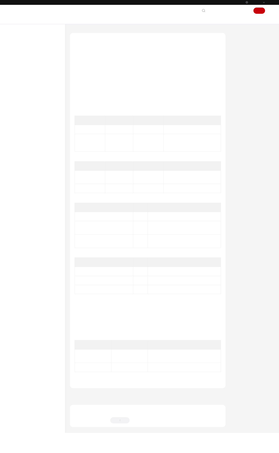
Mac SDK (31, 95)
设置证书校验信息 (47, 281)
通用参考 (23, 412)
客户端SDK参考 (123, 31)
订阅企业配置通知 (47, 158)
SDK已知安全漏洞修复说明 (40, 358)
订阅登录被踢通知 (47, 151)
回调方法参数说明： (246, 86)
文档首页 (75, 31)
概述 (31, 109)
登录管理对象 (40, 144)
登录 (246, 10)
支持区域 (23, 440)
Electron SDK (33, 102)
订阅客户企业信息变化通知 (47, 167)
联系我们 (215, 10)
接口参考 (34, 130)
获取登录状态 (44, 288)
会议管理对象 (40, 309)
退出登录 (42, 219)
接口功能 (239, 50)
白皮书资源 (24, 433)
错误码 (33, 330)
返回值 (238, 77)
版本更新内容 (37, 344)
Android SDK (33, 74)
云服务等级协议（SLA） (32, 426)
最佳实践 (23, 386)
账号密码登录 (44, 206)
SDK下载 (30, 60)
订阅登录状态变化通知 (47, 196)
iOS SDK (30, 81)
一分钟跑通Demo (35, 53)
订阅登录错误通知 (47, 176)
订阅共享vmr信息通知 (48, 185)
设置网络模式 (44, 226)
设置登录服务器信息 (47, 265)
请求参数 (239, 68)
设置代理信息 (44, 274)
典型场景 (34, 123)
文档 (226, 10)
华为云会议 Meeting (97, 31)
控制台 (236, 10)
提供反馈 (138, 428)
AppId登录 (43, 213)
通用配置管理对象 (43, 316)
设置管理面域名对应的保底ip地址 (47, 254)
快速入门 (34, 116)
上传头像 (42, 233)
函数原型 (239, 59)
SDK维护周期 (33, 67)
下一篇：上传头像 (211, 402)
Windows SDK (33, 88)
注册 (259, 10)
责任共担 (23, 419)
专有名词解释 (33, 372)
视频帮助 (23, 400)
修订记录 (34, 351)
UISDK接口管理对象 (44, 137)
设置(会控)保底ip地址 (48, 243)
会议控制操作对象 (43, 302)
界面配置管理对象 (43, 323)
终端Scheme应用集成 (34, 379)
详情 (121, 446)
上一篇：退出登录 (84, 402)
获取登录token (45, 295)
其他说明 (34, 337)
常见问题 (31, 365)
